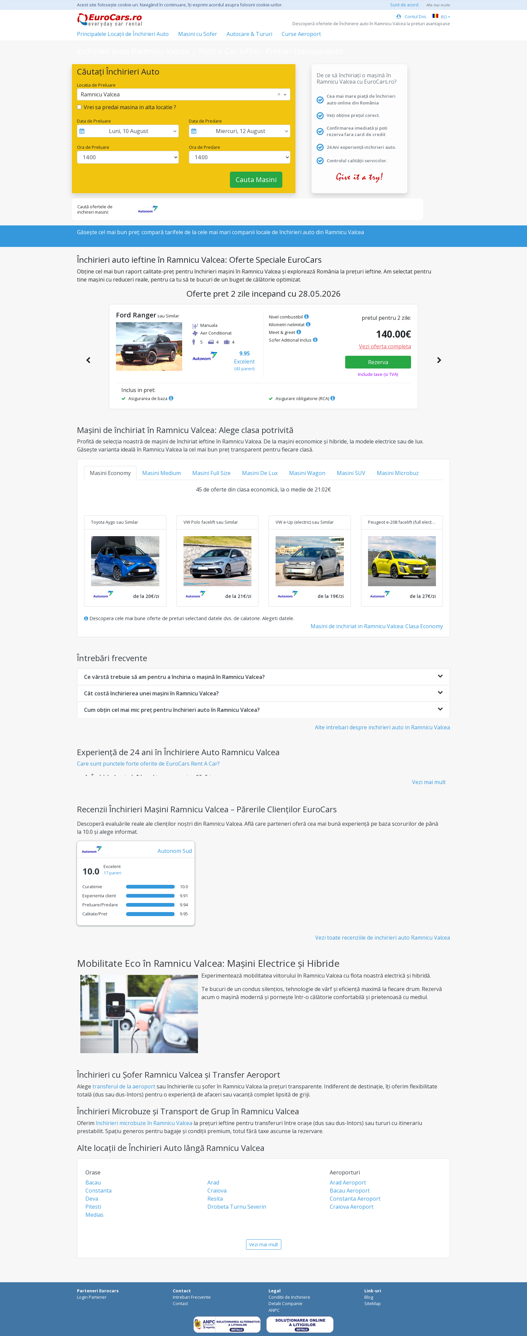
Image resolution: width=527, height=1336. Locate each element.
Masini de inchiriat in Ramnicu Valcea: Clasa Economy (377, 626)
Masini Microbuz (398, 473)
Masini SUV (351, 473)
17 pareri (112, 873)
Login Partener (92, 1297)
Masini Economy (110, 473)
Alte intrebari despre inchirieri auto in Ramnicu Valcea (382, 727)
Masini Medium (161, 473)
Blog (368, 1297)
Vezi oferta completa (385, 346)
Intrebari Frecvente (192, 1297)
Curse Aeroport (301, 34)
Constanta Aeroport (355, 1198)
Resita (215, 1198)
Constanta (98, 1190)
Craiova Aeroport (351, 1206)
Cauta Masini (256, 179)
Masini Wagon (307, 473)
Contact (180, 1303)
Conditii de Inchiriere (289, 1297)
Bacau (93, 1182)
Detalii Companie (285, 1303)
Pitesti (93, 1206)
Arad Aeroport (348, 1182)
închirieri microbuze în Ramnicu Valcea (144, 1123)
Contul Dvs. (412, 16)
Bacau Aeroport (350, 1190)
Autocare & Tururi (249, 34)
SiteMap (372, 1303)
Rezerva (378, 362)
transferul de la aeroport (123, 1086)
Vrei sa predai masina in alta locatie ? (130, 107)
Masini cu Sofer (197, 34)
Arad (213, 1182)
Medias (94, 1214)
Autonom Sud (175, 851)
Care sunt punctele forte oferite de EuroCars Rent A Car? (148, 763)
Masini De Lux (260, 473)
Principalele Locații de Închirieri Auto (123, 34)
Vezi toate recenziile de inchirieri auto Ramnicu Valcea (382, 937)
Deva (91, 1198)
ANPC (274, 1310)
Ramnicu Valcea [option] (100, 94)
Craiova (217, 1190)
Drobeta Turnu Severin (236, 1206)
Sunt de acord (404, 5)
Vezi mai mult (429, 782)
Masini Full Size (211, 473)
